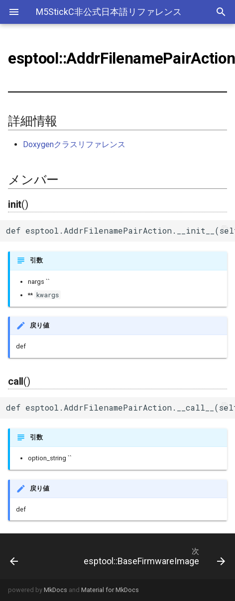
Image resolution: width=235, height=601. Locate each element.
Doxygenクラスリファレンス (74, 144)
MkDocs (55, 590)
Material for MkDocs (110, 590)
